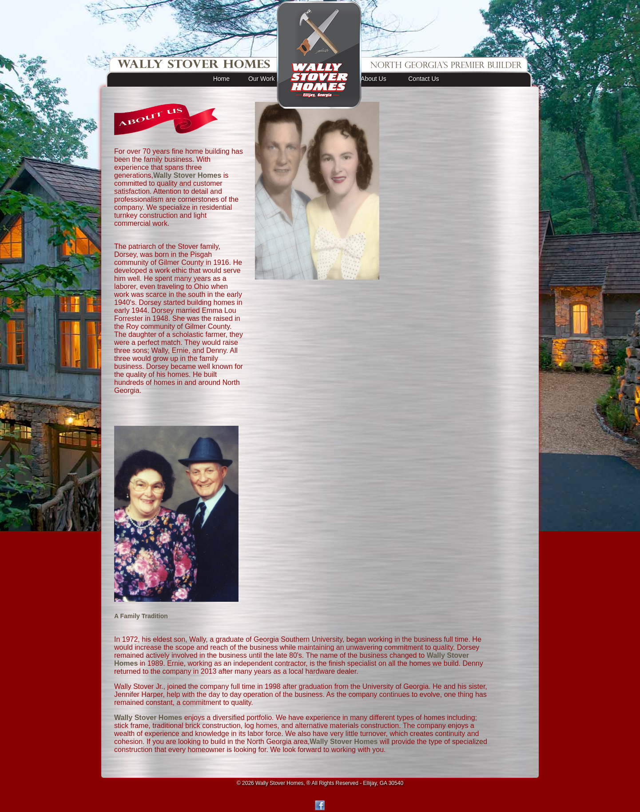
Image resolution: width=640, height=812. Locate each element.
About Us (373, 78)
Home (221, 78)
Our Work (261, 78)
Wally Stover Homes (187, 175)
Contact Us (423, 78)
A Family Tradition (141, 616)
